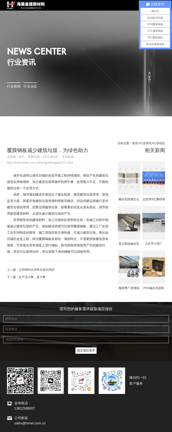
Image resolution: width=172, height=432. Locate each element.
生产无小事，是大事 (32, 277)
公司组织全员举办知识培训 (36, 269)
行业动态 (30, 86)
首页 (135, 143)
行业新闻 (13, 86)
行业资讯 (146, 143)
